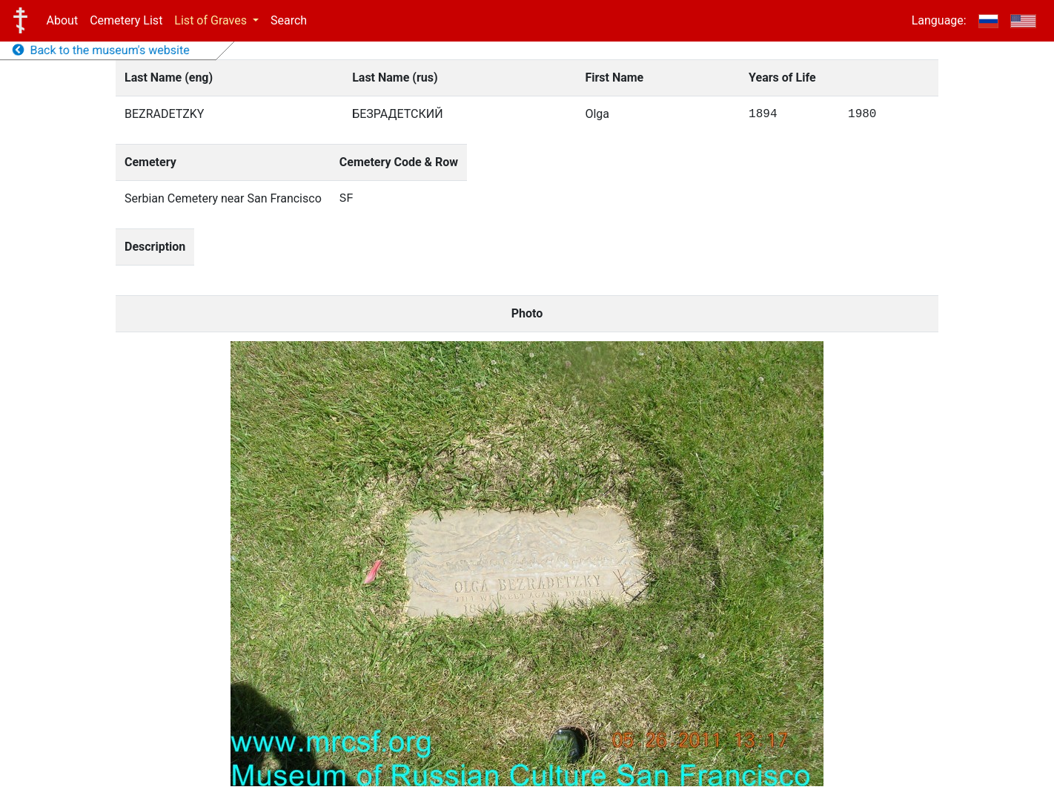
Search (289, 20)
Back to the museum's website (101, 50)
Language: (939, 20)
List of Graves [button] (212, 20)
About (63, 20)
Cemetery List (126, 20)
